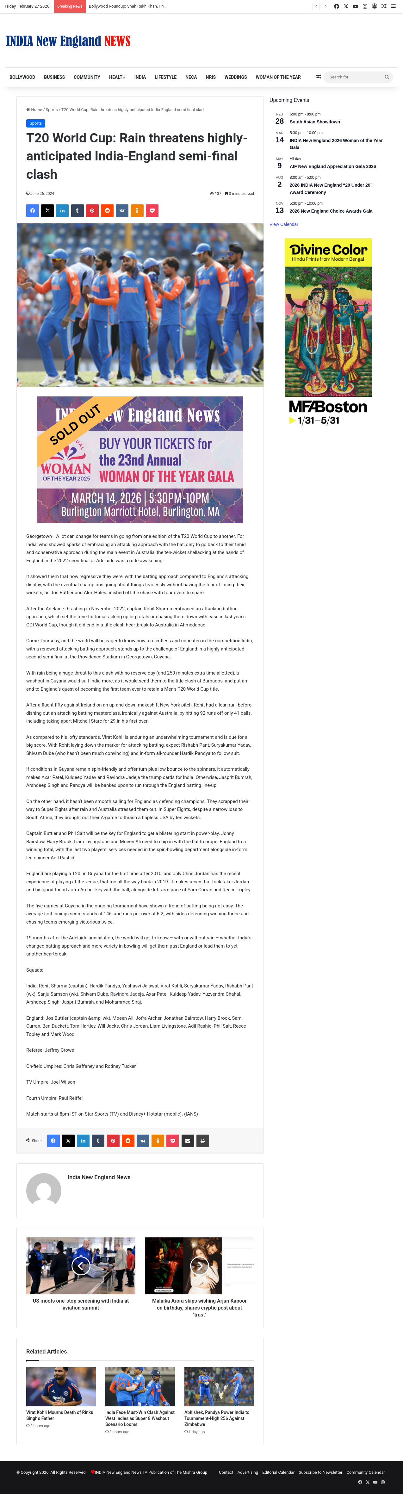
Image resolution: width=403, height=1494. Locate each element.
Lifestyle (166, 77)
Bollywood (22, 77)
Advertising (248, 1472)
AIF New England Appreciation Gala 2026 (333, 166)
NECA (191, 77)
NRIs (211, 77)
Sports (52, 109)
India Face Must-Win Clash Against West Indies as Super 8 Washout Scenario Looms (140, 1418)
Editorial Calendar (278, 1472)
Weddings (236, 77)
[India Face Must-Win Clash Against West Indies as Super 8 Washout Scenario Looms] (140, 1386)
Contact (226, 1472)
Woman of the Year (278, 77)
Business (54, 77)
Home (34, 109)
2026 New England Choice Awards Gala (331, 211)
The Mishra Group (191, 1472)
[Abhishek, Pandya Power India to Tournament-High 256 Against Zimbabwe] (219, 1386)
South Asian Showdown (315, 121)
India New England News (99, 1177)
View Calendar (284, 224)
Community (87, 77)
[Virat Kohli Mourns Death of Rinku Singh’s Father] (61, 1386)
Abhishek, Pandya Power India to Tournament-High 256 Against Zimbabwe (216, 1418)
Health (117, 77)
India (140, 77)
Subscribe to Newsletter (320, 1472)
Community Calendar (366, 1472)
